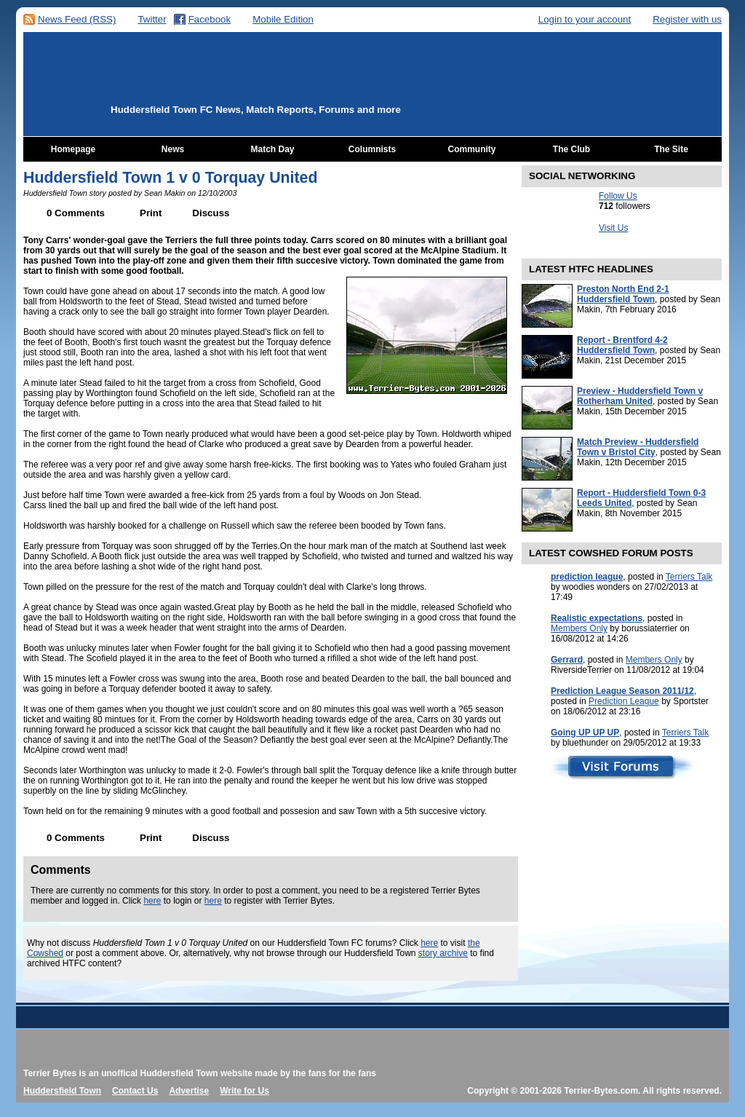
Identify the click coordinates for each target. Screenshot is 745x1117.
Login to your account (584, 19)
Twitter (152, 19)
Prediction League (624, 701)
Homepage (73, 149)
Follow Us (618, 196)
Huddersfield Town (62, 1091)
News (173, 149)
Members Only (579, 628)
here (152, 901)
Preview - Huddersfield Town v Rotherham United (640, 396)
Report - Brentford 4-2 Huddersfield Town (622, 345)
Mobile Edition (283, 19)
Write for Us (244, 1091)
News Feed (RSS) (77, 19)
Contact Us (135, 1091)
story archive (443, 953)
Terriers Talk (689, 577)
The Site (671, 149)
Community (472, 149)
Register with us (687, 19)
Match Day (272, 149)
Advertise (189, 1091)
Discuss (210, 213)
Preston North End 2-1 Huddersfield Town (623, 294)
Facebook (209, 19)
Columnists (372, 149)
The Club (571, 149)
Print (151, 213)
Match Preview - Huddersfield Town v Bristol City (637, 447)
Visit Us (613, 228)
